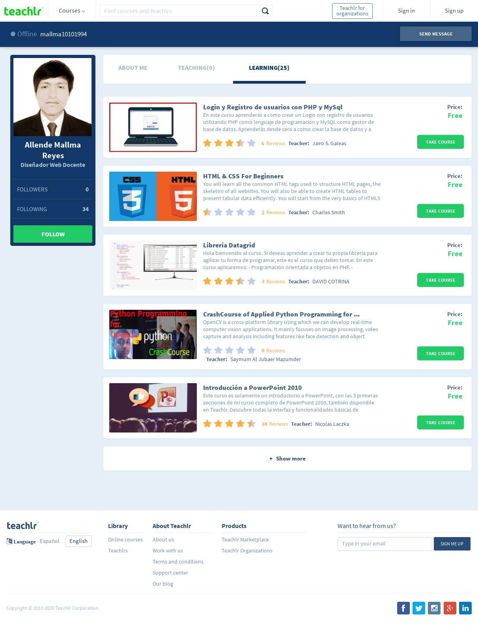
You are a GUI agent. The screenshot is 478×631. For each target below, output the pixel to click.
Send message (436, 34)
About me (133, 67)
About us (163, 539)
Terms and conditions (178, 561)
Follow (53, 234)
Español (50, 541)
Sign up (454, 10)
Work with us (168, 550)
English (78, 541)
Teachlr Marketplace (245, 539)
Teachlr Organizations (247, 550)
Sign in (406, 10)
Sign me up (452, 544)
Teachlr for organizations (352, 10)
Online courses (125, 539)
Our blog (163, 583)
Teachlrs (118, 550)
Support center (170, 572)
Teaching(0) (196, 67)
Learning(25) (269, 67)
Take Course (441, 142)
